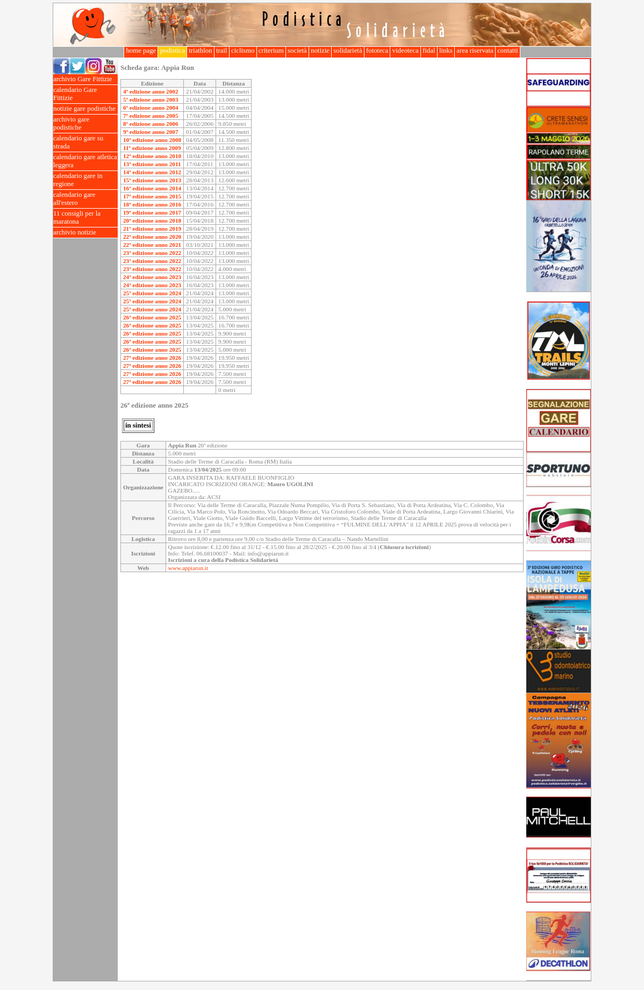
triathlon (200, 50)
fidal (429, 50)
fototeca (377, 50)
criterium (271, 50)
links (446, 50)
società (297, 50)
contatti (508, 50)
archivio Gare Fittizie (85, 79)
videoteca (405, 50)
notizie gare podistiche (85, 109)
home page (141, 50)
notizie (320, 50)
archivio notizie (85, 232)
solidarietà (348, 50)
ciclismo (243, 50)
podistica (172, 50)
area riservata (475, 50)
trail (221, 50)
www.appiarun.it (188, 568)
